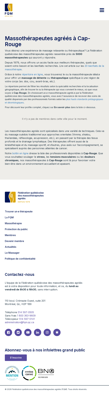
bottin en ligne (20, 153)
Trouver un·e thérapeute (19, 211)
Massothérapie (13, 223)
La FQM (9, 217)
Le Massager (12, 252)
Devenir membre (14, 241)
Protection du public (16, 229)
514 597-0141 (27, 318)
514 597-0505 (26, 312)
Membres (10, 235)
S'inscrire (16, 357)
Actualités (10, 246)
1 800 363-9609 (26, 315)
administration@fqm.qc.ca (19, 322)
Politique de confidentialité (20, 258)
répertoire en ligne (32, 74)
